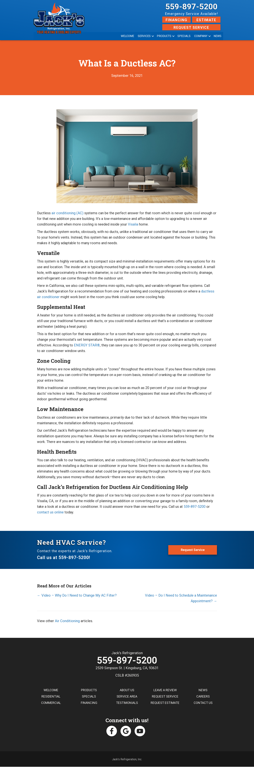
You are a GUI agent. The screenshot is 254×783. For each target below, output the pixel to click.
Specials (183, 36)
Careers (203, 697)
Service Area (127, 697)
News (217, 36)
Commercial (51, 703)
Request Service (191, 27)
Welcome (127, 36)
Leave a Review (165, 690)
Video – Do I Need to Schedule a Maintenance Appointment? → (181, 598)
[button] (153, 36)
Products (164, 36)
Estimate (206, 20)
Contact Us (203, 703)
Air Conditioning (67, 621)
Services (144, 36)
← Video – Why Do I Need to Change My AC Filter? (77, 595)
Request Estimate (165, 703)
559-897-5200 (191, 6)
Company (200, 36)
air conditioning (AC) (67, 213)
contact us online (50, 512)
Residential (50, 697)
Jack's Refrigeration (127, 653)
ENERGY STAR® (87, 345)
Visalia (133, 224)
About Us (127, 690)
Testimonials (127, 703)
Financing (176, 20)
